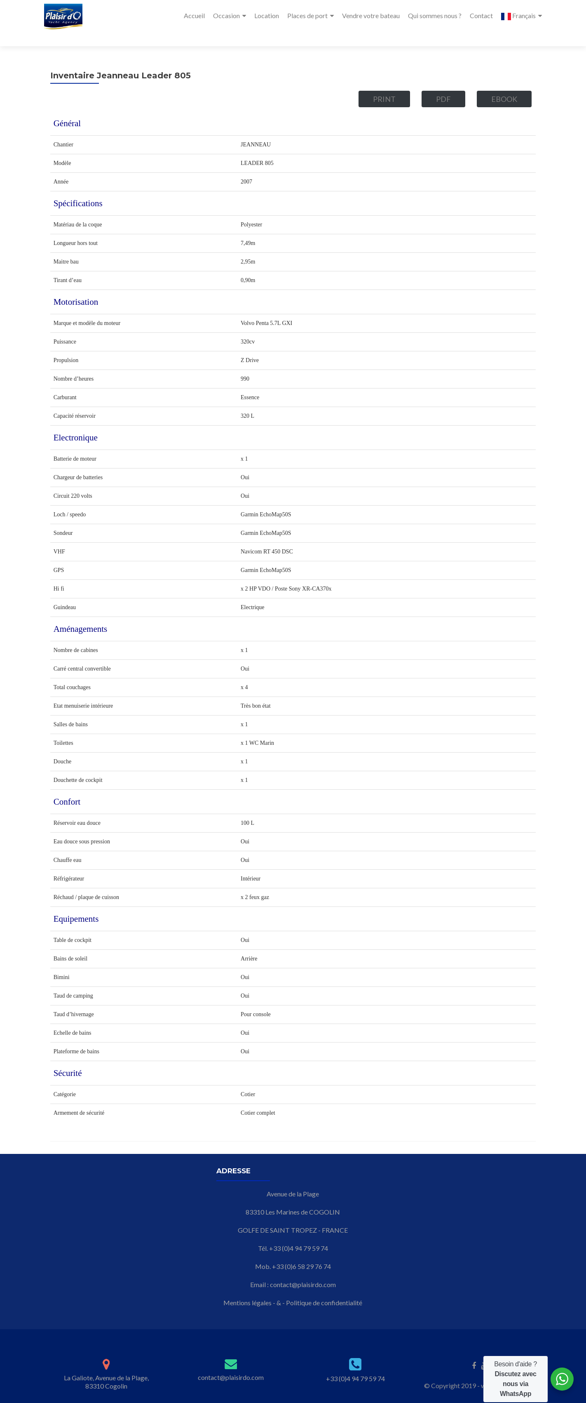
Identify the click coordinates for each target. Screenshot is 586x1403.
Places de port (307, 15)
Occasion (226, 15)
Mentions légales (247, 1288)
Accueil (194, 15)
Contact (481, 15)
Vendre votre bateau (371, 15)
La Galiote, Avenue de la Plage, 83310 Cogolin (106, 1367)
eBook (504, 84)
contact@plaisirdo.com (303, 1270)
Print (384, 84)
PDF (443, 84)
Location (266, 15)
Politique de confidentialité (324, 1288)
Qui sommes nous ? (435, 15)
